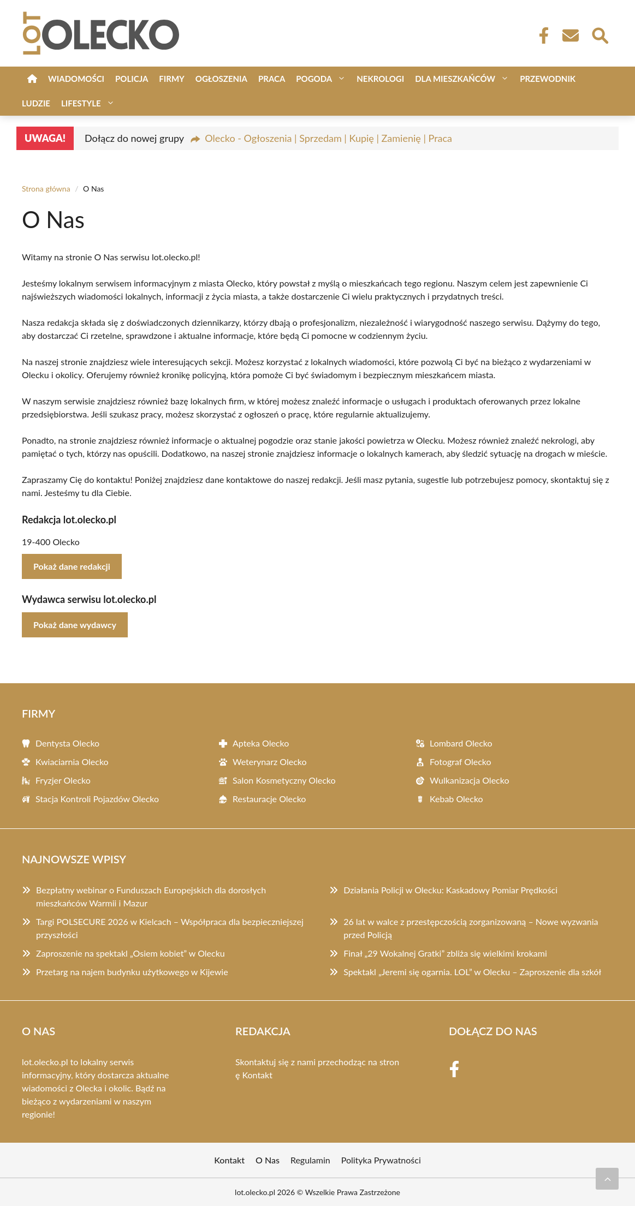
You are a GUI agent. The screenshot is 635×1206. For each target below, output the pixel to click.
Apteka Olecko (261, 743)
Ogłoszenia (221, 78)
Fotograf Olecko (460, 761)
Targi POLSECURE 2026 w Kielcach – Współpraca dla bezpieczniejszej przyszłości (170, 928)
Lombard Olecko (461, 743)
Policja (131, 78)
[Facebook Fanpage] (540, 35)
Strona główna (46, 188)
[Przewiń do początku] (607, 1179)
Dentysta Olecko (67, 743)
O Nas (268, 1160)
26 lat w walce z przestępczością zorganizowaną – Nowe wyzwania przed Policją (470, 928)
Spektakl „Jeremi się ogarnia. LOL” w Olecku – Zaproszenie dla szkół (472, 971)
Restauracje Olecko (269, 798)
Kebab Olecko (456, 798)
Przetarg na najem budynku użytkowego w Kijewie (132, 971)
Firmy (171, 78)
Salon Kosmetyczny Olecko (284, 780)
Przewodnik (547, 78)
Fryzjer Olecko (63, 780)
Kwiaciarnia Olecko (72, 761)
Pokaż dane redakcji (71, 566)
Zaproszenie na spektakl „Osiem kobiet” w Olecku (130, 953)
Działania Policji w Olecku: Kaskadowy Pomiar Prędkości (450, 890)
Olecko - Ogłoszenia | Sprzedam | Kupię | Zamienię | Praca (328, 138)
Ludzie (36, 103)
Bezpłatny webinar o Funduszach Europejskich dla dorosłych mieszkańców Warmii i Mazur (151, 896)
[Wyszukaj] (599, 34)
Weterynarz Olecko (270, 761)
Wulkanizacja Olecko (469, 780)
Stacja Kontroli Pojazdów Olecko (97, 798)
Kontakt (257, 1075)
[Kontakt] (570, 35)
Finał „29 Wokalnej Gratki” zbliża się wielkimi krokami (445, 953)
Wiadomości (76, 78)
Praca (271, 78)
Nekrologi (380, 78)
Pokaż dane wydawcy (74, 624)
